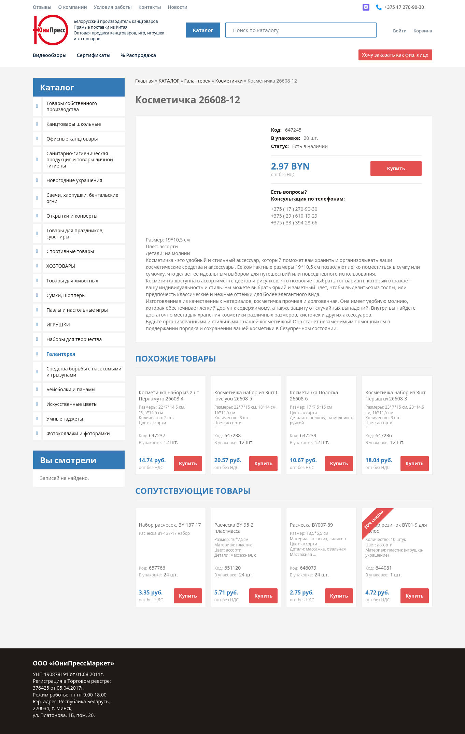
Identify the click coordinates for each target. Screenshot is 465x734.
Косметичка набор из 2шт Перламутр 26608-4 (169, 395)
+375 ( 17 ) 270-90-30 (294, 209)
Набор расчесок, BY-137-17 (170, 525)
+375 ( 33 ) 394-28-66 (294, 222)
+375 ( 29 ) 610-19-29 (294, 215)
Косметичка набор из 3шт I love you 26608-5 (245, 395)
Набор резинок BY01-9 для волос (396, 528)
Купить (396, 168)
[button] (38, 106)
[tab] (79, 106)
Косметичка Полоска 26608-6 (314, 395)
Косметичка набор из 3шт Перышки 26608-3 (395, 395)
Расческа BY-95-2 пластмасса (234, 528)
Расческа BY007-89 (311, 525)
